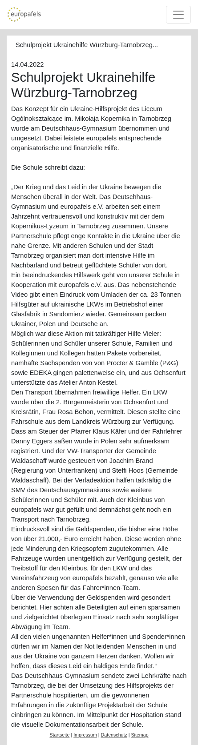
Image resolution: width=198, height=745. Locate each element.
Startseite (59, 734)
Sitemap (139, 734)
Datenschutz (114, 734)
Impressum (85, 734)
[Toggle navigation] (178, 15)
